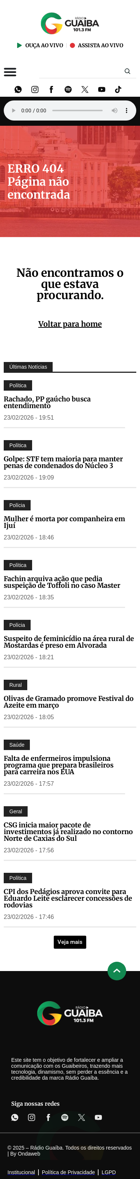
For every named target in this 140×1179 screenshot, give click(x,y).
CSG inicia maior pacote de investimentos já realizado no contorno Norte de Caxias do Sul (68, 832)
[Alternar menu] (10, 72)
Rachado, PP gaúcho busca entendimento (47, 402)
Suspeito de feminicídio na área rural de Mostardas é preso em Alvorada (69, 642)
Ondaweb (29, 1154)
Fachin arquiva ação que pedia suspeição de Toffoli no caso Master (62, 582)
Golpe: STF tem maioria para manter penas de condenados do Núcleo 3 (63, 462)
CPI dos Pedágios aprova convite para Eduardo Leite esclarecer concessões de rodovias (68, 898)
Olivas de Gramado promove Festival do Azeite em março (69, 701)
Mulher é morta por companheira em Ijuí (64, 522)
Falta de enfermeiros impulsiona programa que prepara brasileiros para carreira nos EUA (58, 765)
